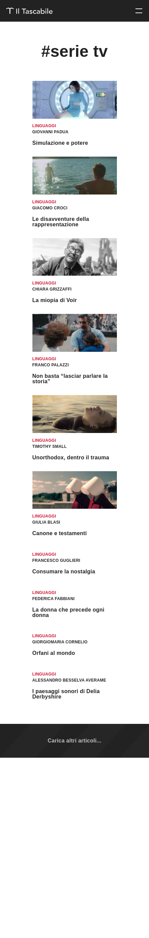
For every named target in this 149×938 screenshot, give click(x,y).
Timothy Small (49, 446)
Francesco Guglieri (56, 560)
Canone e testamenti (59, 533)
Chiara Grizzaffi (52, 289)
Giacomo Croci (50, 208)
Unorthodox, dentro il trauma (70, 457)
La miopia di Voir (54, 300)
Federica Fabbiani (53, 598)
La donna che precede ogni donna (68, 612)
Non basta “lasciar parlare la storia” (70, 378)
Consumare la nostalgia (63, 571)
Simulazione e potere (60, 143)
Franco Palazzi (50, 365)
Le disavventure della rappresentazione (60, 221)
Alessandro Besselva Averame (69, 680)
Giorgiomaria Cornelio (60, 642)
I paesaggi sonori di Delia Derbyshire (66, 694)
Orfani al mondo (53, 653)
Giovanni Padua (50, 132)
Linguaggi (44, 125)
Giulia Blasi (46, 522)
